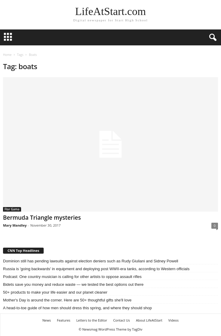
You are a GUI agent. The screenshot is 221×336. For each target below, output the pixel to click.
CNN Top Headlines (23, 250)
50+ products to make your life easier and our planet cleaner (55, 292)
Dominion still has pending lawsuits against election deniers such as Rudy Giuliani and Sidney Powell (90, 261)
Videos (173, 320)
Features (63, 320)
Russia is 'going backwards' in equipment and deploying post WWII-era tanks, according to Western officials (96, 269)
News (46, 320)
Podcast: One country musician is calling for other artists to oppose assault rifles (72, 276)
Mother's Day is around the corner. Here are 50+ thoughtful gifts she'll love (67, 300)
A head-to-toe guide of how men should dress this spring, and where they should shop (77, 308)
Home (7, 55)
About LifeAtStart (149, 320)
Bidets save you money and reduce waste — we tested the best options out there (73, 284)
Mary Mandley (14, 225)
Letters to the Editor (91, 320)
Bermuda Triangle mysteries (42, 217)
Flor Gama (12, 209)
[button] (211, 37)
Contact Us (121, 320)
